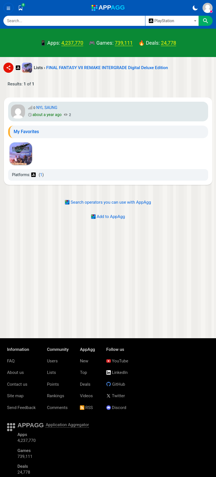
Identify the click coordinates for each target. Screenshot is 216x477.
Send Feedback (21, 407)
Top (83, 372)
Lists (51, 372)
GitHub (115, 384)
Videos (86, 395)
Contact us (17, 384)
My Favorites (26, 131)
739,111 (124, 43)
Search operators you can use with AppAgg (108, 202)
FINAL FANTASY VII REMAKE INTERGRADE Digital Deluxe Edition (107, 67)
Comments (57, 407)
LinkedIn (117, 372)
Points (53, 384)
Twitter (115, 395)
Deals (85, 384)
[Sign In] (207, 8)
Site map (15, 395)
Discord (116, 407)
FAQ (11, 361)
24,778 (168, 43)
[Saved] (20, 8)
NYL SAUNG (46, 107)
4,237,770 (72, 43)
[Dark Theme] (195, 8)
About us (15, 372)
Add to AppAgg (108, 216)
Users (52, 361)
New (84, 361)
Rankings (55, 395)
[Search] (74, 21)
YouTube (117, 361)
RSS (86, 407)
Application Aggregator (67, 424)
